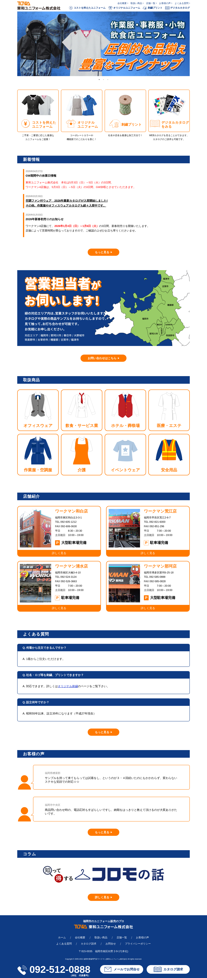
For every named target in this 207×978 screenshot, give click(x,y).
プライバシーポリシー (138, 943)
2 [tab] (103, 79)
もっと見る (102, 252)
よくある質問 (181, 3)
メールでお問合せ (122, 969)
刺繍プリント (152, 8)
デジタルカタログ (177, 8)
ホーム (62, 937)
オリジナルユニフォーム (124, 8)
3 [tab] (107, 79)
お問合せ (111, 943)
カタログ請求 (88, 943)
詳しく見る (102, 897)
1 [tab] (99, 79)
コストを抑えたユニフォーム (87, 8)
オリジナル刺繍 (68, 686)
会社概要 (122, 3)
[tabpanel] (103, 43)
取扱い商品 (136, 3)
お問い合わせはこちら (102, 358)
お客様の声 (165, 3)
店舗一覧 (150, 3)
